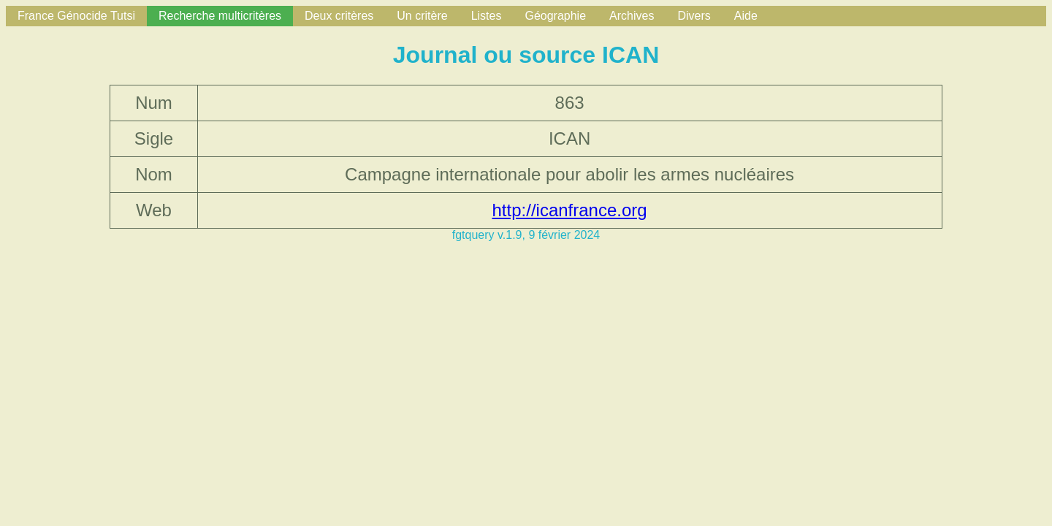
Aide (746, 15)
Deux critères (339, 15)
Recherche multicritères (220, 15)
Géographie (555, 15)
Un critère (422, 15)
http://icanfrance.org (569, 210)
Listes (486, 15)
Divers (693, 15)
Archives (631, 15)
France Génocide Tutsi (76, 15)
